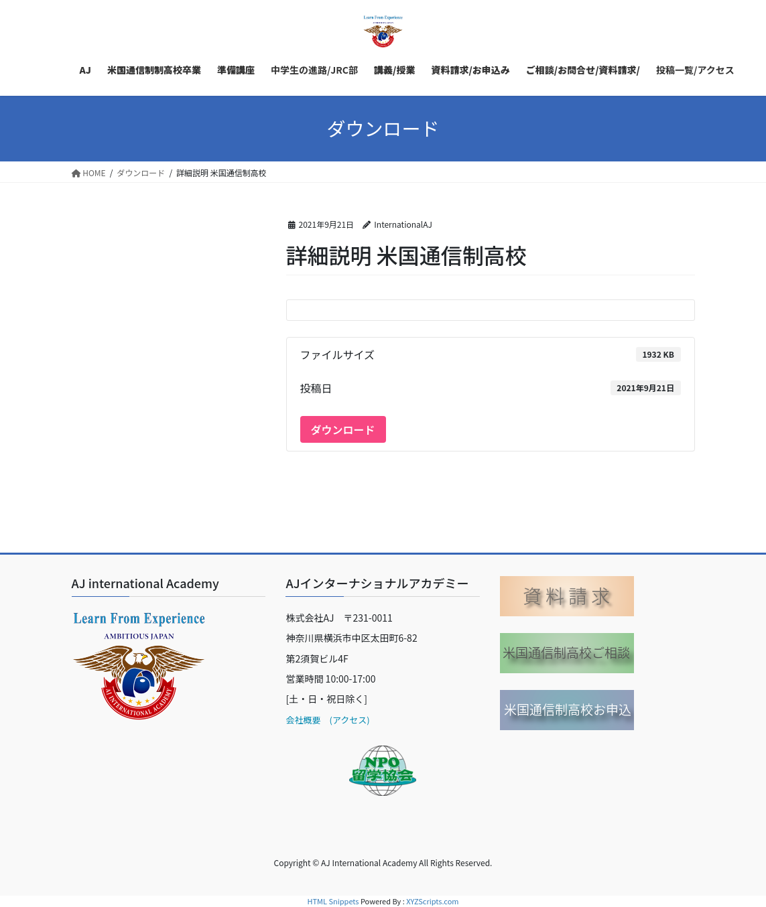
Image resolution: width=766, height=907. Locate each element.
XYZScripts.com (432, 901)
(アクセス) (345, 719)
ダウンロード (343, 429)
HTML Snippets (333, 901)
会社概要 (302, 719)
